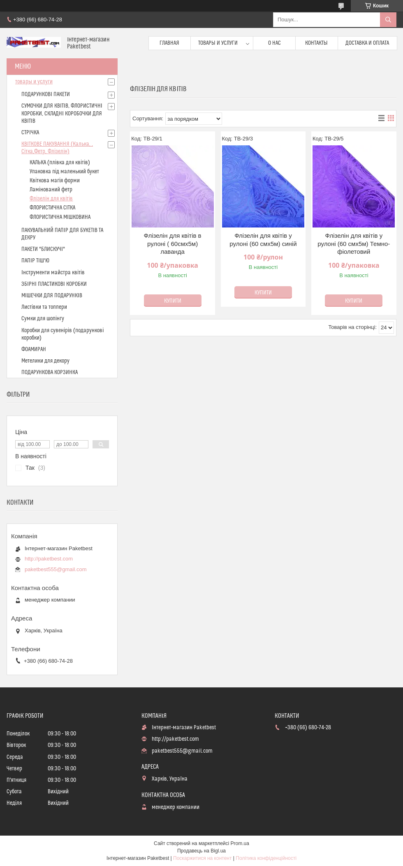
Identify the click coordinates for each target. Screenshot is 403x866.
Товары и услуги (218, 43)
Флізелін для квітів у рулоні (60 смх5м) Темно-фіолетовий (353, 243)
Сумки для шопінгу (42, 318)
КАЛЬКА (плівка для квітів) (60, 162)
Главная (169, 43)
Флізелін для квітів (51, 198)
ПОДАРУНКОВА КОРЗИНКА (49, 372)
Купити (172, 301)
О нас (274, 43)
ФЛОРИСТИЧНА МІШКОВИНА (60, 217)
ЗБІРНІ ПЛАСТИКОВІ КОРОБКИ (54, 284)
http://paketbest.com (49, 559)
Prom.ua (240, 843)
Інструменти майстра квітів (53, 272)
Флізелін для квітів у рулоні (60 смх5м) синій (262, 239)
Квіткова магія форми (55, 180)
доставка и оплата (367, 43)
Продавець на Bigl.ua (201, 851)
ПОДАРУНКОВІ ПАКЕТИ (45, 94)
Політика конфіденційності (266, 858)
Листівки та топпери (44, 307)
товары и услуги (34, 81)
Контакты (316, 43)
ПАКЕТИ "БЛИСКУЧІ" (43, 249)
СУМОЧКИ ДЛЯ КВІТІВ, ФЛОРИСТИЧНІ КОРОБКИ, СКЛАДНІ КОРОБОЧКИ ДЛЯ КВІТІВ (61, 113)
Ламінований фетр (51, 189)
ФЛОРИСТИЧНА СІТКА (52, 207)
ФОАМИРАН (33, 349)
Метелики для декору (45, 361)
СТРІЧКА (30, 132)
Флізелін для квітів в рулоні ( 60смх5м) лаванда (173, 243)
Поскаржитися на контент (202, 858)
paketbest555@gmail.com (56, 569)
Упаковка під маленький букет (64, 171)
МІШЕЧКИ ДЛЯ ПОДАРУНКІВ (51, 295)
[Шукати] (388, 19)
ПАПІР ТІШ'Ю (35, 260)
